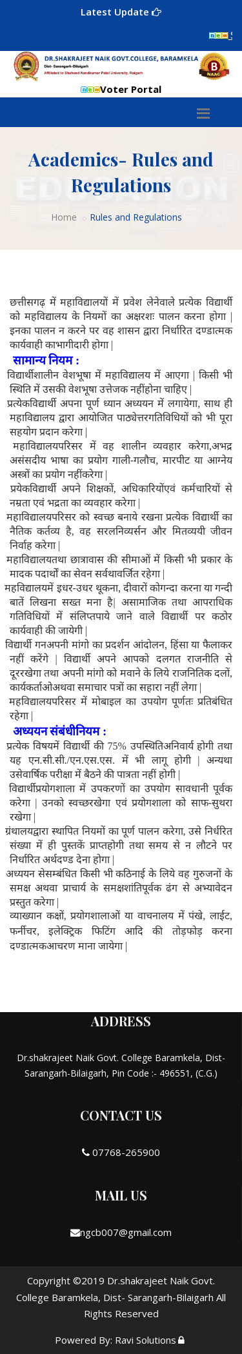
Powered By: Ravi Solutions (115, 1339)
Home (64, 217)
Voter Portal (121, 89)
